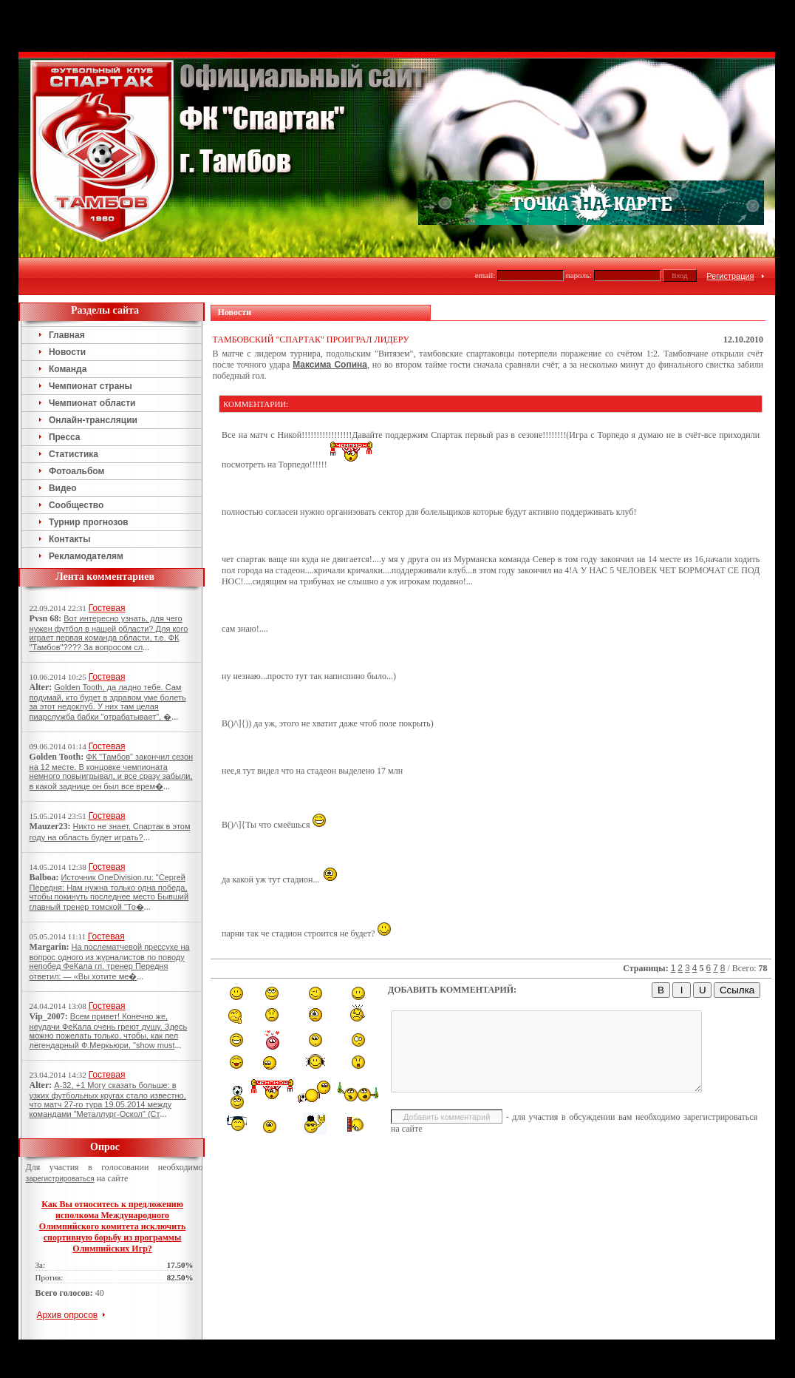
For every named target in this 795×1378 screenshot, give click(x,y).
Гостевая (107, 608)
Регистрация (730, 275)
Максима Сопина (330, 364)
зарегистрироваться (60, 1179)
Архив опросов (67, 1315)
